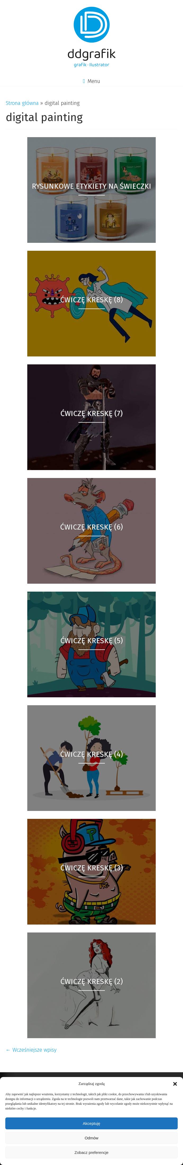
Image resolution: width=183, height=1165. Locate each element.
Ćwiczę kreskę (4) (91, 754)
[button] (175, 1084)
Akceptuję (91, 1123)
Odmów (92, 1138)
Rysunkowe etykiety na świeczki (91, 186)
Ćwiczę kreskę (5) (91, 640)
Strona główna (22, 103)
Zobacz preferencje (91, 1152)
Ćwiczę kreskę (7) (91, 413)
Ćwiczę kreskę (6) (91, 526)
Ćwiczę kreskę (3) (91, 867)
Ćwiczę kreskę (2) (91, 981)
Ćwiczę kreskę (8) (91, 299)
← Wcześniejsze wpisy (31, 1050)
